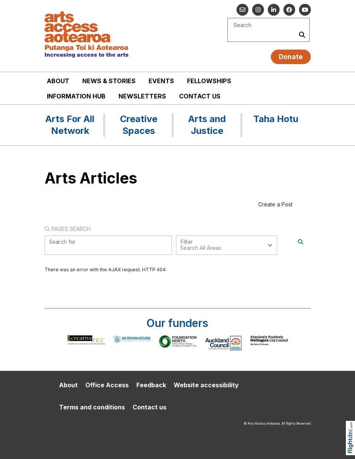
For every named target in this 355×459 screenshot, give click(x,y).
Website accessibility (206, 385)
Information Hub (76, 96)
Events (161, 81)
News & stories (109, 81)
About (58, 81)
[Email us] (242, 10)
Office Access (107, 385)
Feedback (151, 385)
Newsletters (142, 96)
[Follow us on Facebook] (289, 10)
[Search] (300, 241)
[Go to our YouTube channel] (305, 10)
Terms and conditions (92, 407)
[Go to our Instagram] (258, 10)
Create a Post (275, 204)
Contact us (200, 96)
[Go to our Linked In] (274, 10)
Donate (291, 57)
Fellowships (209, 81)
